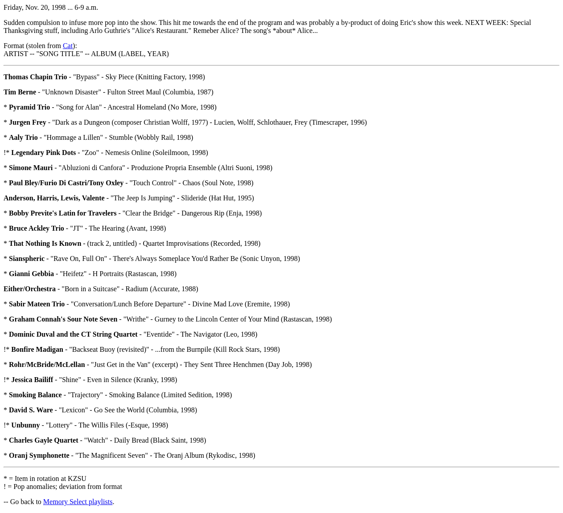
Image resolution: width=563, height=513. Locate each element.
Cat (68, 45)
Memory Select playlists (78, 501)
